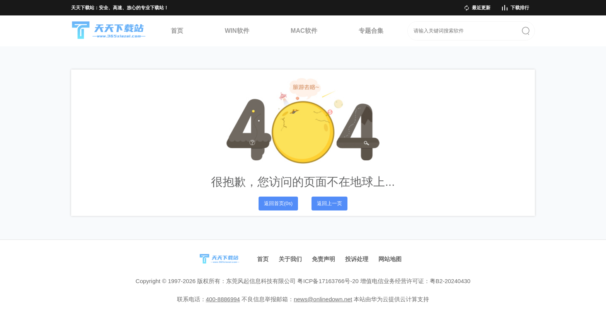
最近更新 (481, 7)
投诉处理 (356, 259)
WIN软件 (237, 30)
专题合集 (371, 30)
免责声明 (323, 259)
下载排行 (520, 7)
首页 (177, 30)
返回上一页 (329, 203)
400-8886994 (223, 299)
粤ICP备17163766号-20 (327, 281)
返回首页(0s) (278, 203)
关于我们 (290, 259)
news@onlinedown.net (323, 299)
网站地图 (390, 259)
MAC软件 (304, 30)
